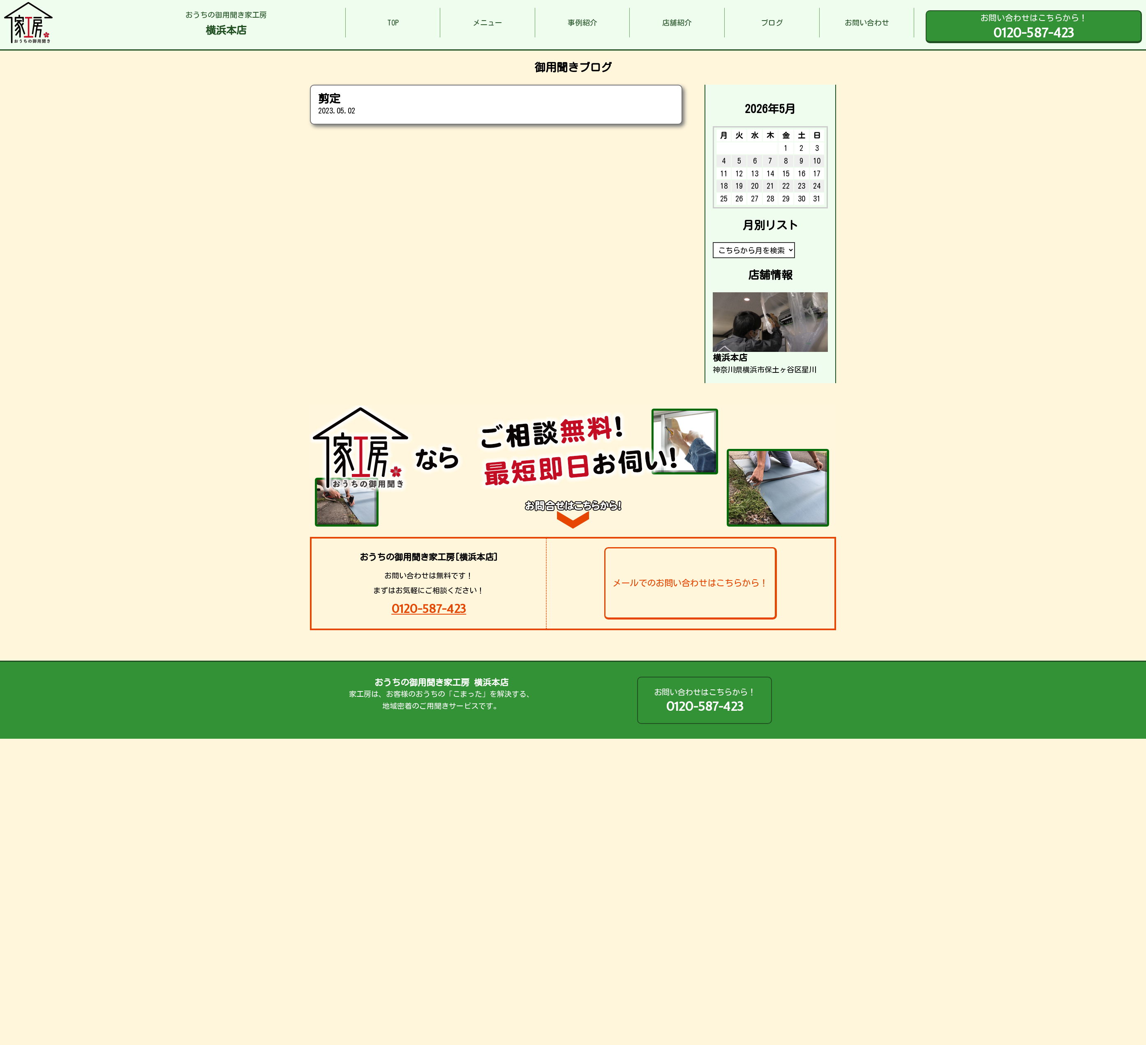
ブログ (772, 22)
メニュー (487, 22)
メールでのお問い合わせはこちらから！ (690, 582)
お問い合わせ (867, 22)
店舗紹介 (677, 22)
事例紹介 (582, 22)
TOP (393, 22)
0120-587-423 (428, 609)
